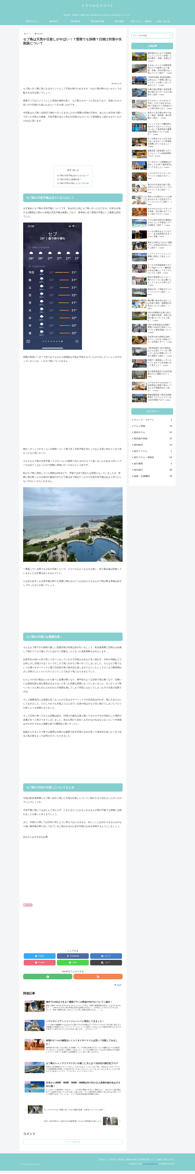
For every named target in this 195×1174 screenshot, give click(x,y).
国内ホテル (153, 432)
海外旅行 (28, 905)
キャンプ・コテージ (153, 420)
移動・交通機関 (153, 476)
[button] (170, 35)
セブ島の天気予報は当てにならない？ (73, 176)
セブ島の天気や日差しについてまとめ (73, 183)
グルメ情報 (153, 426)
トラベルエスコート (150, 1167)
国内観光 (153, 445)
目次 (69, 170)
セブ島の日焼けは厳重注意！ (69, 180)
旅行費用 (153, 464)
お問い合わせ (168, 1163)
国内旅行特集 (153, 439)
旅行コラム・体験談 (153, 457)
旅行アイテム (153, 451)
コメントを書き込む (73, 1145)
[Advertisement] (73, 62)
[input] (152, 35)
